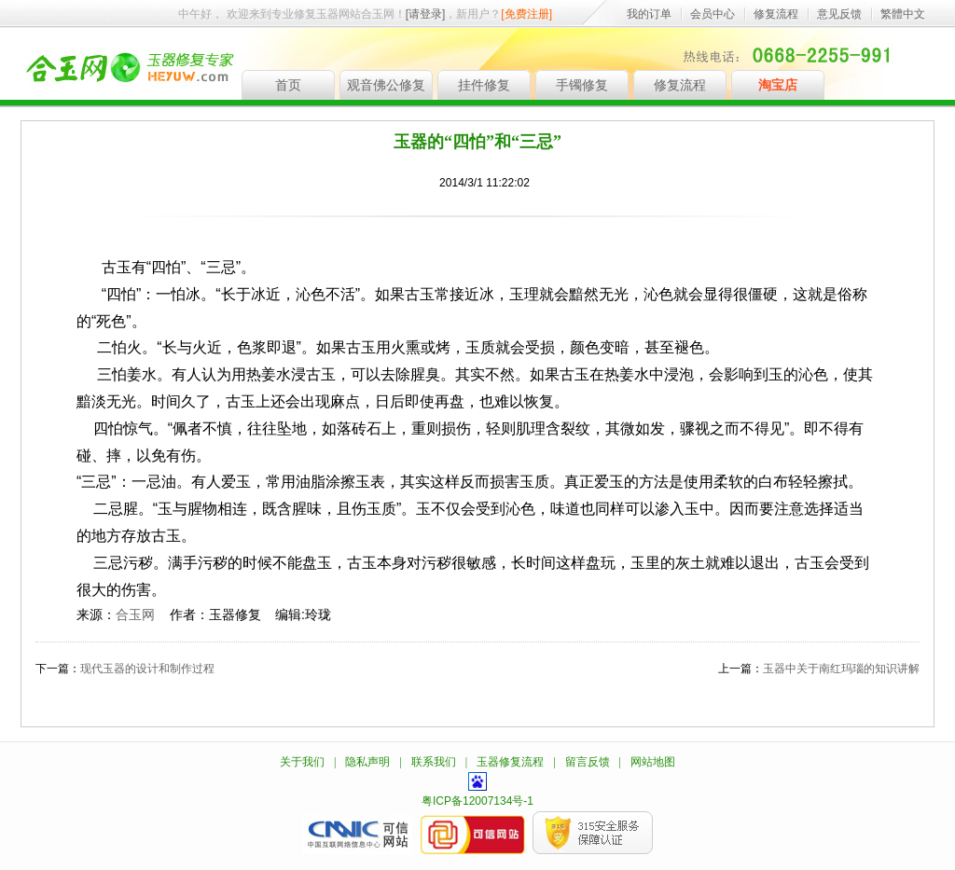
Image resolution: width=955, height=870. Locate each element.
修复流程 (776, 14)
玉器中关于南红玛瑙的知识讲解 (841, 668)
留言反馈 (587, 761)
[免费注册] (526, 14)
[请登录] (426, 14)
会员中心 (712, 14)
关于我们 (302, 761)
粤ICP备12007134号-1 (477, 801)
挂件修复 (484, 84)
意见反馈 (839, 14)
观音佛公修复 (386, 84)
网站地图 (652, 761)
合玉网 (135, 614)
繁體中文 (902, 14)
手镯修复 (582, 84)
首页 (288, 84)
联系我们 (433, 761)
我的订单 (649, 14)
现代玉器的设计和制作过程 (147, 668)
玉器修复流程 (510, 761)
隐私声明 (367, 761)
